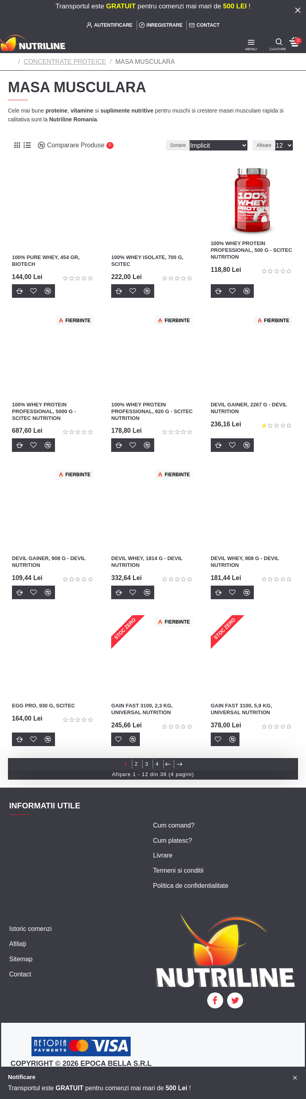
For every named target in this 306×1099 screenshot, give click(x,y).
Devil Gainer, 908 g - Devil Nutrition (48, 561)
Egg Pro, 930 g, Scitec (43, 706)
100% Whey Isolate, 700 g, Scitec (147, 260)
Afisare (264, 145)
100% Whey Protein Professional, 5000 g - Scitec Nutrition (44, 411)
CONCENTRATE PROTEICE (65, 61)
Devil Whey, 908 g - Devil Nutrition (245, 561)
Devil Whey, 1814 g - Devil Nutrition (146, 561)
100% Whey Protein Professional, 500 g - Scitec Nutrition (251, 250)
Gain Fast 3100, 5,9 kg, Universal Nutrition (241, 709)
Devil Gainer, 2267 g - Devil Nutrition (249, 408)
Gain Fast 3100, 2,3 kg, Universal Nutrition (142, 709)
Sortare (169, 145)
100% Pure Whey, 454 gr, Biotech (46, 260)
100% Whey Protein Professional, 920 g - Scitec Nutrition (151, 411)
